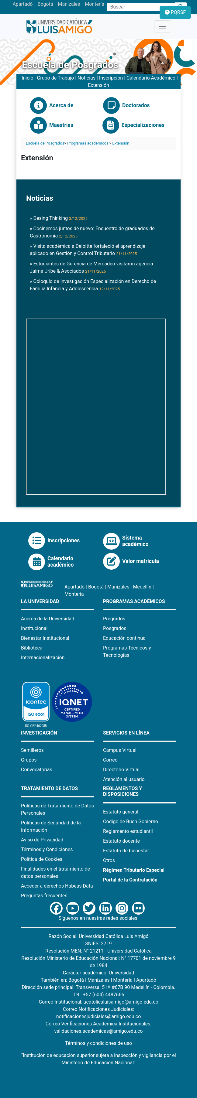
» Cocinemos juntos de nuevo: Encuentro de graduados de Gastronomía (92, 232)
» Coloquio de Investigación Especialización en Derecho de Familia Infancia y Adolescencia (93, 285)
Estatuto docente (121, 841)
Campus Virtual (120, 750)
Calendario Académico (150, 78)
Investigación (39, 733)
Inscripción (111, 78)
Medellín (142, 587)
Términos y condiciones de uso (98, 1043)
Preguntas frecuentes (44, 896)
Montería (94, 4)
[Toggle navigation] (162, 26)
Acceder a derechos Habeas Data (57, 886)
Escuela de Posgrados (45, 143)
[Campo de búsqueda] (141, 7)
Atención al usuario (124, 779)
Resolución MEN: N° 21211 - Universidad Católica (98, 951)
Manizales (69, 4)
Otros (109, 860)
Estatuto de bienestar (126, 851)
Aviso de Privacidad (42, 840)
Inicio (27, 78)
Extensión (98, 85)
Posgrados (114, 628)
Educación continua (124, 638)
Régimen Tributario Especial (133, 870)
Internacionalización (42, 657)
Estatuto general (120, 812)
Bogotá (45, 4)
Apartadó (22, 4)
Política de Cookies (41, 859)
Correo (110, 760)
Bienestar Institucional (45, 638)
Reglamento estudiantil (128, 831)
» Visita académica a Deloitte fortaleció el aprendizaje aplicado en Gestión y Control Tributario (87, 249)
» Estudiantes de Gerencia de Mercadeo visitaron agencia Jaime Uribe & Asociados (91, 267)
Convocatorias (36, 769)
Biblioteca (32, 648)
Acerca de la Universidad (47, 619)
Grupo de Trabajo (55, 78)
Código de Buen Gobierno (130, 821)
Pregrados (114, 619)
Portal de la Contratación (130, 880)
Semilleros (32, 750)
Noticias (86, 78)
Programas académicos (87, 143)
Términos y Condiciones (47, 849)
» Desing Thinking (59, 218)
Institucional (34, 628)
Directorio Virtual (121, 769)
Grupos (29, 760)
